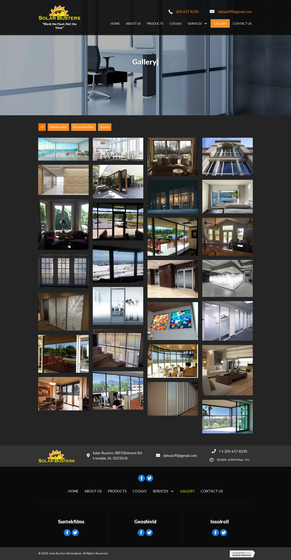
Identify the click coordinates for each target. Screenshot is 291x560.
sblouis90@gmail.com (235, 11)
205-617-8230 (187, 11)
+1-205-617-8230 (233, 451)
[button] (206, 23)
